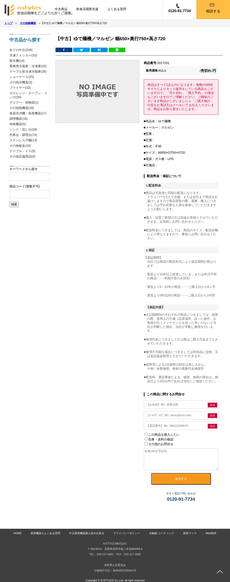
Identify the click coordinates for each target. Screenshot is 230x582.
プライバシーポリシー (126, 533)
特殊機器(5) (17, 124)
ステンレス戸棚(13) (23, 140)
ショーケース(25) (21, 77)
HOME (17, 533)
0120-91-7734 (179, 11)
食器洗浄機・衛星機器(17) (27, 113)
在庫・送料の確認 (159, 439)
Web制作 (211, 533)
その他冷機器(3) (20, 82)
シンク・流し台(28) (23, 129)
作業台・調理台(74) (23, 135)
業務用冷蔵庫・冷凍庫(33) (27, 66)
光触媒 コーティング (161, 533)
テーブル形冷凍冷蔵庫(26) (27, 71)
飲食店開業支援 (87, 9)
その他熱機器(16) (21, 108)
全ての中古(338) (21, 50)
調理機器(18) (18, 118)
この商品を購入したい (162, 434)
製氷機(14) (16, 60)
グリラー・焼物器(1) (23, 102)
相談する (213, 11)
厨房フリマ (190, 533)
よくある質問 (116, 9)
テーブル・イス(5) (22, 151)
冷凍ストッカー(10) (23, 55)
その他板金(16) (20, 145)
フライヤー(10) (20, 87)
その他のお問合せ (159, 444)
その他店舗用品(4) (22, 156)
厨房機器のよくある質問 (45, 533)
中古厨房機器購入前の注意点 (86, 533)
